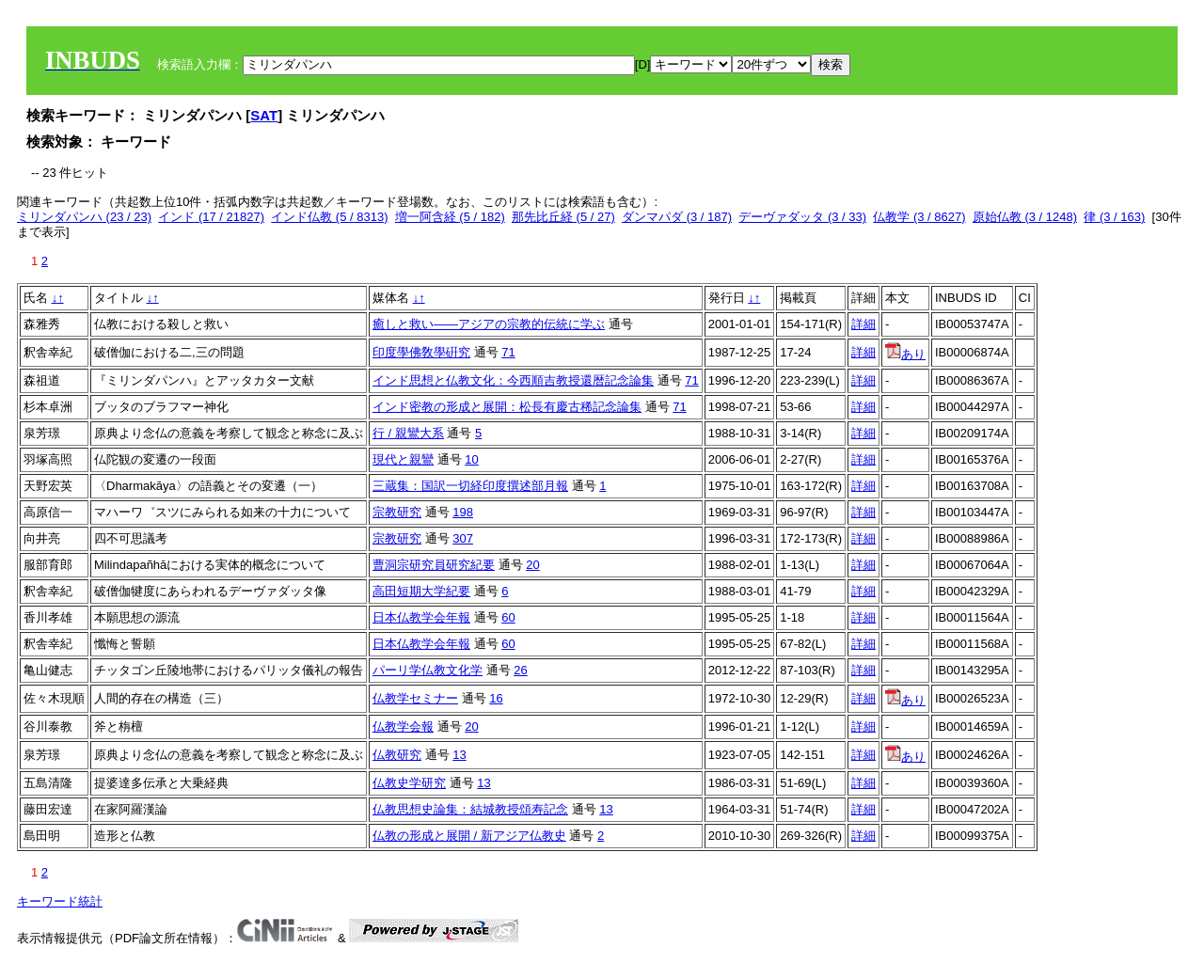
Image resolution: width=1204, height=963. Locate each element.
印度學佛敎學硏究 (421, 352)
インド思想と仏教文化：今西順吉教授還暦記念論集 (513, 380)
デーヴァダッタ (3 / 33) (802, 217)
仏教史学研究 (409, 783)
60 (508, 617)
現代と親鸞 (403, 459)
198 (462, 512)
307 (462, 538)
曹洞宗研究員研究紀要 (433, 565)
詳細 (863, 324)
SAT (263, 115)
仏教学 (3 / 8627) (919, 217)
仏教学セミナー (415, 698)
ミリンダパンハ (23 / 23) (84, 217)
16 (495, 698)
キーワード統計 (60, 901)
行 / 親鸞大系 (408, 433)
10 (471, 459)
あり (905, 354)
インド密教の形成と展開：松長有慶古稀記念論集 (507, 407)
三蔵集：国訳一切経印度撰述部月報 (470, 486)
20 (532, 565)
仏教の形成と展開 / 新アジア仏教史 (469, 836)
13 (459, 755)
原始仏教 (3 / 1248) (1025, 217)
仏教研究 (396, 755)
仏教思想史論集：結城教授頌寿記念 (470, 809)
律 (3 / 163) (1114, 217)
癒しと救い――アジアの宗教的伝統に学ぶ (488, 324)
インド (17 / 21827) (211, 217)
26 (520, 670)
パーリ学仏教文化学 (427, 670)
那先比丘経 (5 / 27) (563, 217)
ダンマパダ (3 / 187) (677, 217)
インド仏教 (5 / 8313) (329, 217)
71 (508, 352)
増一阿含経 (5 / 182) (450, 217)
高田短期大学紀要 (421, 591)
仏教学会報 (403, 726)
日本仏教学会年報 (421, 617)
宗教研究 (396, 512)
